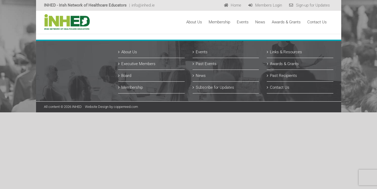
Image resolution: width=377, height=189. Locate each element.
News (201, 75)
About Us (129, 52)
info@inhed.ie (143, 5)
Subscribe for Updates (215, 87)
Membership (132, 87)
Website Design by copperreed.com (111, 107)
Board (126, 75)
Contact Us (279, 87)
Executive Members (138, 63)
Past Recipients (283, 75)
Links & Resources (286, 52)
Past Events (206, 63)
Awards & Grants (284, 63)
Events (202, 52)
